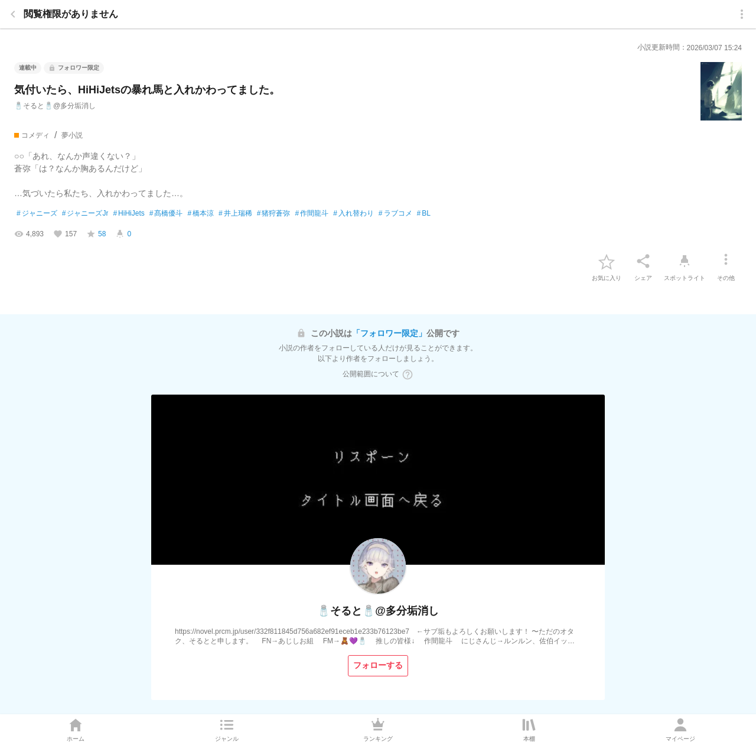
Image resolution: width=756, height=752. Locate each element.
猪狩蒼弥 (274, 214)
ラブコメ (395, 214)
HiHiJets (128, 214)
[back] (13, 14)
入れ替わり (353, 214)
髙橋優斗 (166, 214)
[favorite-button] (606, 261)
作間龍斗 (311, 214)
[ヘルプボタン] (407, 374)
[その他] (726, 261)
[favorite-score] (96, 234)
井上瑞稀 (235, 214)
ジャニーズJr (85, 214)
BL (424, 214)
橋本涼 (200, 214)
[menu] (742, 14)
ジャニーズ (37, 214)
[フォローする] (378, 665)
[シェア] (643, 261)
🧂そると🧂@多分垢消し (55, 106)
